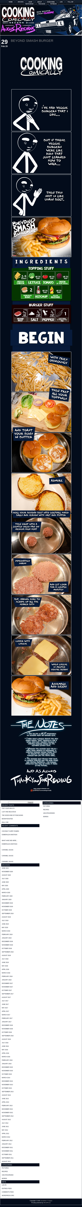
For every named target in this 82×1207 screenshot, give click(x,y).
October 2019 (7, 910)
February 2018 (7, 976)
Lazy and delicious (9, 812)
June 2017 (5, 1004)
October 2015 (7, 1074)
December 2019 (7, 903)
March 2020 (6, 892)
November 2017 (7, 987)
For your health (8, 808)
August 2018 (6, 955)
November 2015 (7, 1070)
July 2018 (5, 959)
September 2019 (7, 913)
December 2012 (7, 1109)
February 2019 (7, 934)
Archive (21, 2)
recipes (5, 1171)
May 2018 (5, 966)
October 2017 (7, 990)
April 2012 (5, 1133)
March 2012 (6, 1137)
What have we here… (10, 840)
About (39, 2)
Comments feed (8, 1192)
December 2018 (7, 941)
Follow (70, 2)
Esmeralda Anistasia (9, 834)
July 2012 (5, 1123)
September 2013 (7, 1091)
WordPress (47, 1203)
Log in (4, 1185)
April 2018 (5, 969)
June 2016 (5, 1046)
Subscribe (51, 2)
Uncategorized (7, 1175)
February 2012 (7, 1140)
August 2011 (6, 1161)
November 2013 (7, 1084)
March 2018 (6, 973)
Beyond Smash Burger (32, 40)
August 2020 (6, 875)
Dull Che (5, 822)
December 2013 (7, 1081)
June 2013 (5, 1098)
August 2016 (6, 1039)
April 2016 (5, 1053)
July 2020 (5, 878)
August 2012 (6, 1119)
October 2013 (7, 1088)
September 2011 (7, 1158)
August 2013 (6, 1095)
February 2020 (7, 896)
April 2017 (5, 1011)
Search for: (4, 802)
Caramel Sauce (7, 850)
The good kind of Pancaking (12, 815)
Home (11, 2)
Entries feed (7, 1188)
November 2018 (7, 945)
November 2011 (7, 1151)
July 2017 (5, 1001)
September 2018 (7, 952)
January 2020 (6, 899)
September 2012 (7, 1116)
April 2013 (5, 1102)
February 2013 (7, 1105)
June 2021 (5, 868)
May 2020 (5, 885)
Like (61, 2)
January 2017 (6, 1022)
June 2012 (5, 1126)
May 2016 (5, 1050)
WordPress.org (8, 1195)
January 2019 (6, 938)
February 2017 (7, 1018)
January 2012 (6, 1144)
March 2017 (6, 1015)
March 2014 (6, 1077)
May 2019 (5, 927)
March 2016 (6, 1057)
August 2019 (6, 917)
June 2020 (5, 882)
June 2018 (5, 962)
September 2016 (7, 1036)
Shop (30, 2)
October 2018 (7, 948)
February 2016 (7, 1060)
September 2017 (7, 994)
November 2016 (7, 1029)
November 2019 (7, 906)
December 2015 (7, 1067)
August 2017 (6, 997)
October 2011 (7, 1154)
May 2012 (5, 1130)
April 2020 (5, 889)
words (4, 1178)
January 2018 (6, 980)
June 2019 (5, 924)
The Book (41, 4)
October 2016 (7, 1032)
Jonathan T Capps (46, 1200)
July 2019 (5, 920)
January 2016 (6, 1063)
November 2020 (7, 871)
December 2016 (7, 1025)
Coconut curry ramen (10, 831)
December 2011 (7, 1147)
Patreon (53, 4)
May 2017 (5, 1008)
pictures (5, 1168)
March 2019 (6, 931)
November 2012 (7, 1112)
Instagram (29, 4)
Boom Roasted (7, 819)
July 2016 (5, 1043)
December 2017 (7, 983)
